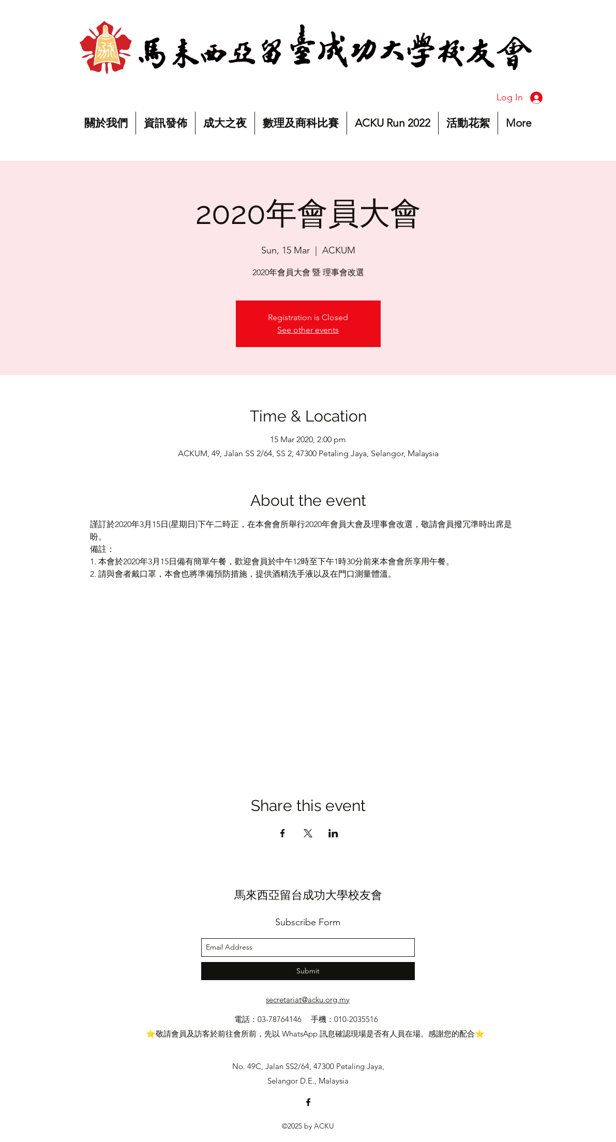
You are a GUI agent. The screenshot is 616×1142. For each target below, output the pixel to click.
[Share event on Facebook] (283, 833)
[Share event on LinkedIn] (333, 833)
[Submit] (308, 971)
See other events (308, 330)
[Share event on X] (308, 833)
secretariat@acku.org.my (308, 999)
